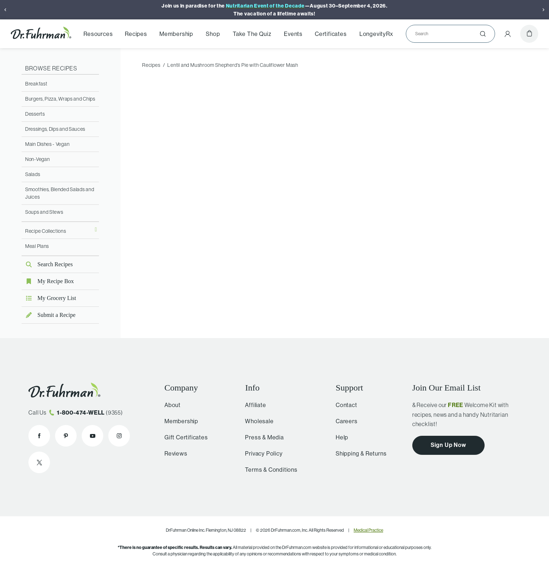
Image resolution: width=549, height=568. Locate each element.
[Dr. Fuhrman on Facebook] (39, 436)
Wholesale (256, 421)
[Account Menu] (508, 34)
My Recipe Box (48, 281)
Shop (213, 34)
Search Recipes (47, 264)
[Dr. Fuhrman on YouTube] (92, 436)
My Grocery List (49, 298)
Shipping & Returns (358, 453)
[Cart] (529, 34)
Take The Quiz (252, 34)
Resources (98, 34)
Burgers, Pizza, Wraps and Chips (60, 99)
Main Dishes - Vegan (47, 144)
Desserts (35, 114)
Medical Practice (368, 530)
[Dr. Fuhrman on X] (39, 462)
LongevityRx (376, 34)
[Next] (543, 9)
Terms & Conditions (268, 469)
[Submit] (483, 34)
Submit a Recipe (49, 315)
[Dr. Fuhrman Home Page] (41, 34)
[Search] (447, 33)
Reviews (173, 453)
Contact (343, 404)
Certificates (331, 34)
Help (339, 437)
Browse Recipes (51, 68)
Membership (176, 34)
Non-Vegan (37, 159)
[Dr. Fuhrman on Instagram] (119, 436)
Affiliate (252, 404)
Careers (344, 421)
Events (293, 34)
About (170, 404)
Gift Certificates (184, 437)
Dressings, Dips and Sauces (55, 129)
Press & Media (261, 437)
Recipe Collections (45, 231)
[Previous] (5, 9)
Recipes (136, 34)
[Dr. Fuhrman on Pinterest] (66, 436)
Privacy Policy (260, 453)
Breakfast (36, 84)
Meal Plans (37, 246)
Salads (32, 174)
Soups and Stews (44, 212)
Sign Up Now (448, 445)
